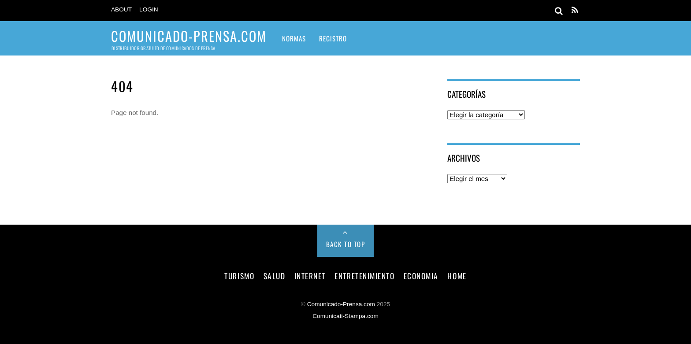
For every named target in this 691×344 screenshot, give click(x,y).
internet (310, 275)
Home (456, 275)
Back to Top (345, 244)
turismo (239, 275)
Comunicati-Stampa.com (345, 316)
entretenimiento (364, 275)
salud (275, 275)
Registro (333, 38)
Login (148, 9)
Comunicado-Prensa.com (341, 304)
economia (421, 275)
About (121, 9)
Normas (294, 38)
